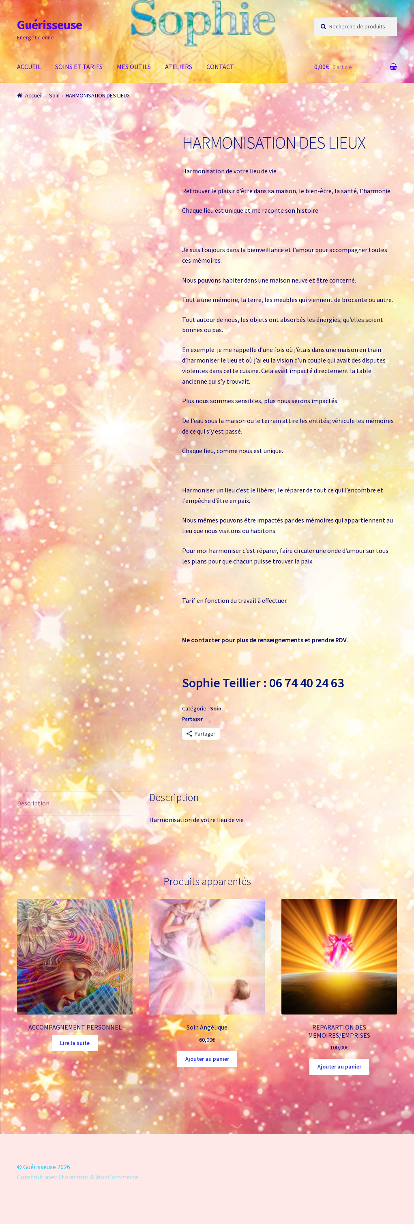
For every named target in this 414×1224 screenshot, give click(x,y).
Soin (54, 95)
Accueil (34, 95)
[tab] (75, 804)
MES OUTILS (134, 67)
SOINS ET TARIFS (79, 67)
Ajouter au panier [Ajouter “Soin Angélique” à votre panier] (207, 1058)
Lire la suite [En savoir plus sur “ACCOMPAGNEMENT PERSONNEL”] (75, 1043)
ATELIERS (178, 67)
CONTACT (220, 67)
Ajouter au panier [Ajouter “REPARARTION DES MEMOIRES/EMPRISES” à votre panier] (339, 1066)
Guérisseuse (49, 25)
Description (33, 803)
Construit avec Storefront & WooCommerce (77, 1177)
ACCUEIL (29, 67)
